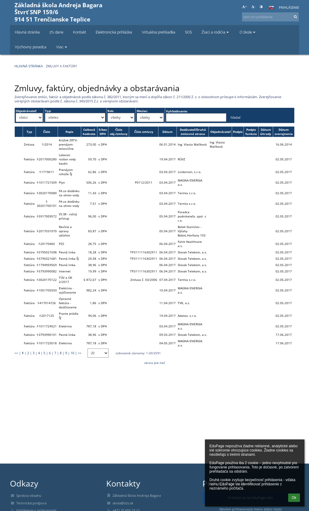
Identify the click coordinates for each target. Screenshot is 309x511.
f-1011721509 (47, 182)
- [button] (253, 7)
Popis (69, 132)
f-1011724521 (47, 326)
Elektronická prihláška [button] (114, 32)
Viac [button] (62, 47)
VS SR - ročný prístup (68, 216)
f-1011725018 (47, 343)
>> (79, 353)
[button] (271, 7)
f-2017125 (47, 315)
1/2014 (47, 144)
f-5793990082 (47, 271)
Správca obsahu (28, 495)
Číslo (46, 132)
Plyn (62, 182)
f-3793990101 (47, 335)
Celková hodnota (89, 131)
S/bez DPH (103, 131)
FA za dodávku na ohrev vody (69, 193)
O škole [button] (248, 32)
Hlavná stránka (28, 66)
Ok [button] (294, 498)
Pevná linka (67, 252)
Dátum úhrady (265, 131)
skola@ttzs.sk (123, 503)
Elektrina (65, 326)
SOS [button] (188, 32)
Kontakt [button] (79, 32)
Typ (29, 132)
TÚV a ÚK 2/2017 (65, 279)
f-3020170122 (47, 280)
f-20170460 (47, 244)
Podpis (238, 132)
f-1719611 (47, 172)
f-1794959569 (47, 265)
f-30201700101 (47, 203)
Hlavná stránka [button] (27, 32)
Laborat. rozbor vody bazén (67, 159)
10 (72, 353)
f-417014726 (47, 303)
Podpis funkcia (251, 131)
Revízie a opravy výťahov (65, 231)
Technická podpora (31, 503)
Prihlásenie (289, 7)
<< (16, 353)
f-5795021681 (47, 258)
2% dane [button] (56, 32)
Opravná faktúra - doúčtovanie (68, 303)
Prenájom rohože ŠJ (66, 172)
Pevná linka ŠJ (69, 258)
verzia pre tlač (154, 363)
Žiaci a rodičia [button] (216, 32)
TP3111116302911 (143, 252)
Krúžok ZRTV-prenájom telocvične (68, 144)
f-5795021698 (47, 252)
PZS (61, 244)
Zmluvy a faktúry (61, 66)
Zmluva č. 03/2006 (143, 280)
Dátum (167, 132)
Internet (65, 271)
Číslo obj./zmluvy (119, 131)
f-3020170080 (47, 193)
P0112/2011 (143, 182)
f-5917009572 (47, 216)
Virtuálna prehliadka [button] (158, 32)
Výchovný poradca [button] (30, 47)
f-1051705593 (47, 290)
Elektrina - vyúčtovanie (67, 290)
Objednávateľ (220, 132)
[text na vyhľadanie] (270, 17)
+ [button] (244, 7)
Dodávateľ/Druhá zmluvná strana (193, 131)
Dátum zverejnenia (284, 131)
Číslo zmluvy (143, 132)
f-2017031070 (47, 231)
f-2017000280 (47, 159)
